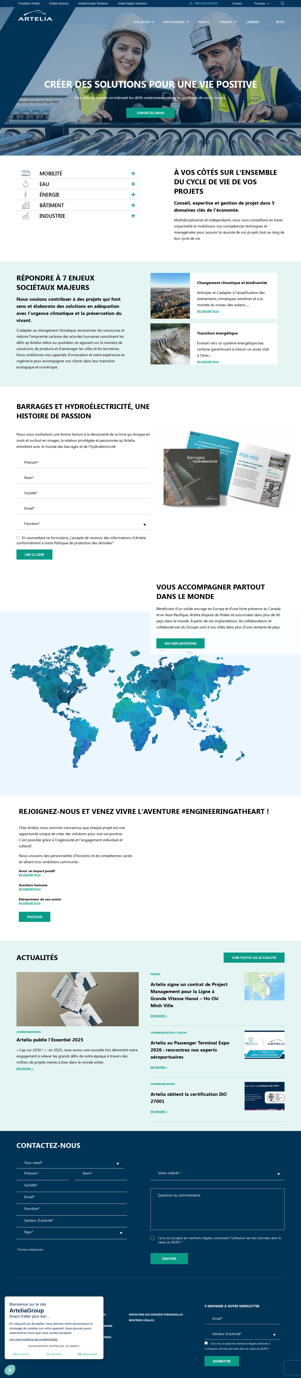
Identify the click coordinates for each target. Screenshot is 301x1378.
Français (261, 3)
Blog (280, 22)
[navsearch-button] (279, 3)
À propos (228, 20)
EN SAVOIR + (24, 1068)
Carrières (253, 22)
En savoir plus (208, 311)
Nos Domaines (176, 20)
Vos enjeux (144, 20)
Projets (204, 22)
